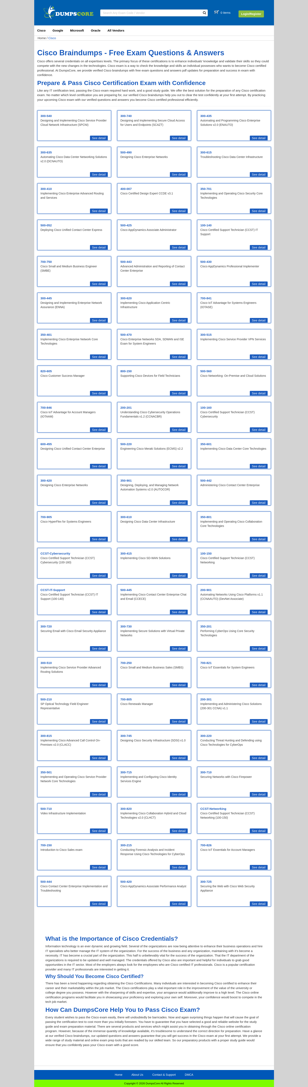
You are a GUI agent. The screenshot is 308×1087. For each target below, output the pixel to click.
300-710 (206, 772)
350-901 (126, 480)
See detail (99, 138)
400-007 (126, 189)
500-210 (46, 699)
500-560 (206, 371)
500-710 (46, 808)
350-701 (206, 189)
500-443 (126, 261)
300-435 (206, 116)
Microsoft (77, 30)
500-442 (206, 480)
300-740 (126, 116)
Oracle (96, 30)
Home (42, 38)
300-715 (126, 772)
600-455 (46, 444)
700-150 (46, 845)
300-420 (46, 480)
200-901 (206, 590)
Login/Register (251, 14)
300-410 (46, 189)
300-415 (126, 553)
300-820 (126, 808)
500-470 (126, 334)
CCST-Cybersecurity (55, 553)
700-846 (46, 407)
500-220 (126, 444)
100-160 (206, 407)
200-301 (206, 699)
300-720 (46, 626)
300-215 (126, 845)
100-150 (206, 553)
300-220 (206, 736)
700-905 (46, 517)
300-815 (46, 736)
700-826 (206, 845)
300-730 (126, 626)
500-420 (126, 881)
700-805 (126, 699)
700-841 (206, 298)
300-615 (206, 152)
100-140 (206, 225)
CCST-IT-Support (53, 590)
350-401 (46, 334)
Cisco (41, 30)
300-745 (126, 736)
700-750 (46, 261)
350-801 (206, 517)
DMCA (189, 1074)
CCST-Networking (213, 808)
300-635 (46, 152)
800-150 (126, 371)
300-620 (126, 298)
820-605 (46, 371)
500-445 (126, 590)
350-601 (206, 444)
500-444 (46, 881)
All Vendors (115, 30)
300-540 (46, 116)
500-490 (126, 152)
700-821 (206, 663)
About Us (137, 1074)
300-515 (206, 334)
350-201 (206, 626)
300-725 (206, 881)
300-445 (46, 298)
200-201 (126, 407)
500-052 (46, 225)
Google (57, 30)
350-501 (46, 772)
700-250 (126, 663)
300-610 (126, 517)
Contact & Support (164, 1074)
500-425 (126, 225)
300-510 (46, 663)
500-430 (206, 261)
